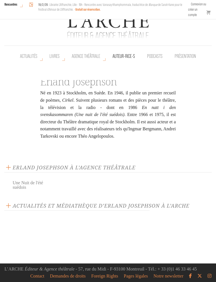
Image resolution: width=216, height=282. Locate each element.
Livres (55, 56)
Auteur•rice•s (123, 56)
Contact (37, 276)
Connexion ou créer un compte (197, 9)
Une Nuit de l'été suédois (28, 185)
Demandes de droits (68, 276)
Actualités (28, 56)
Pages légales (136, 276)
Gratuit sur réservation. (88, 9)
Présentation (185, 56)
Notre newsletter (168, 276)
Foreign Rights (104, 276)
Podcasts (155, 56)
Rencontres (10, 4)
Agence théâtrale (86, 56)
